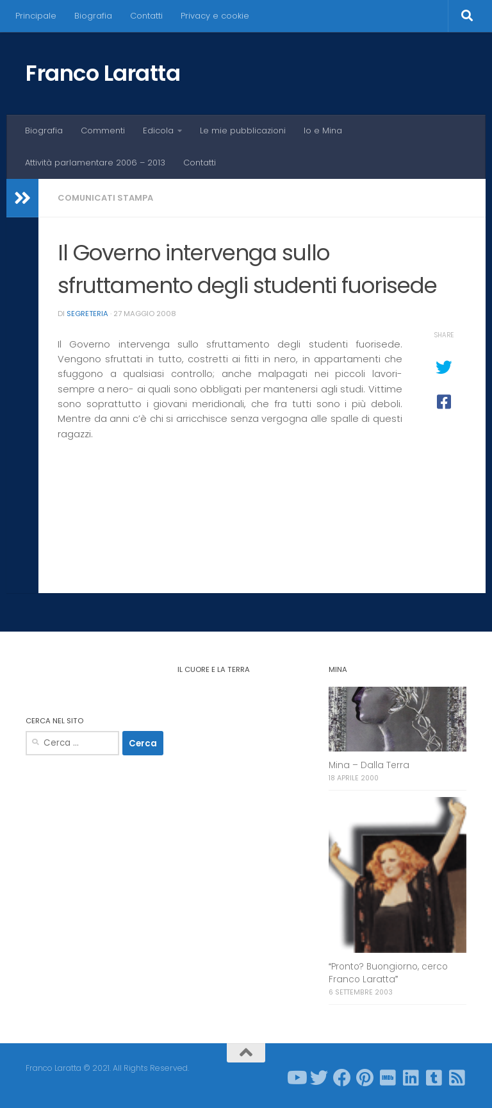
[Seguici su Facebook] (342, 1078)
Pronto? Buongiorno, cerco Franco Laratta (388, 973)
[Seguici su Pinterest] (365, 1078)
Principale (35, 16)
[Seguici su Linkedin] (411, 1078)
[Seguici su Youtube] (296, 1078)
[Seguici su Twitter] (319, 1078)
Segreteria (87, 313)
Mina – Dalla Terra (369, 765)
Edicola (158, 130)
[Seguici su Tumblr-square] (434, 1078)
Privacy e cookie (215, 16)
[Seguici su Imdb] (388, 1078)
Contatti (146, 16)
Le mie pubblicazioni (243, 130)
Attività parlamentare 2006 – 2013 (95, 162)
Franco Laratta (103, 73)
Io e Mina (323, 130)
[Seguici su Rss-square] (457, 1078)
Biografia (93, 16)
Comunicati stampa (105, 198)
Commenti (103, 130)
